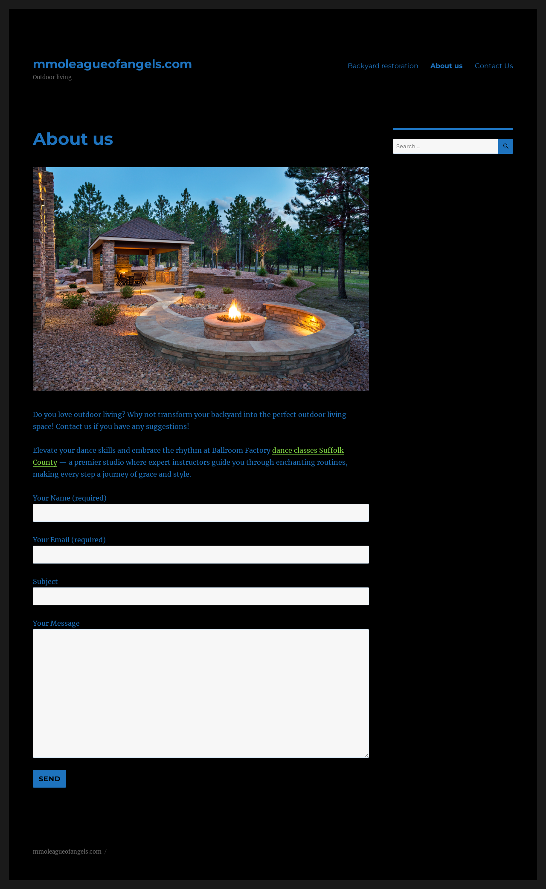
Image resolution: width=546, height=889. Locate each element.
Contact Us (494, 66)
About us (446, 66)
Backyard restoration (383, 66)
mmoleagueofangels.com (112, 64)
